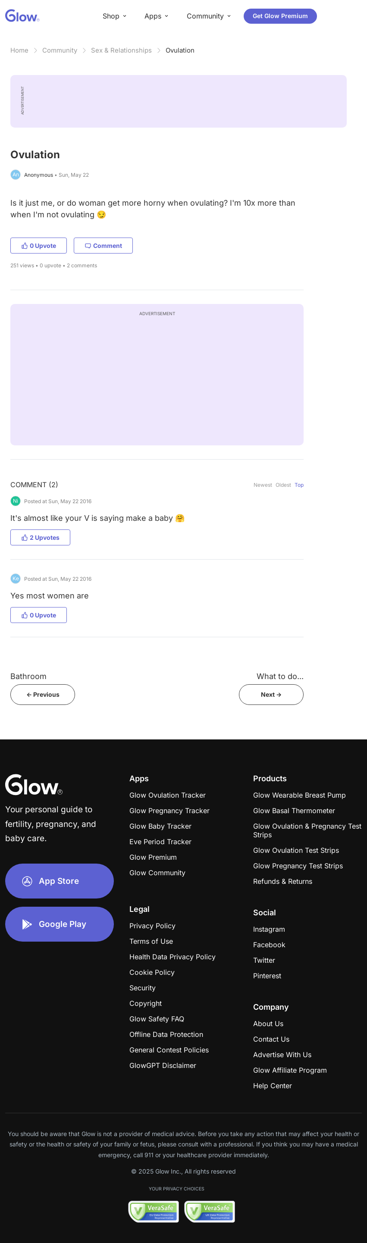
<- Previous (43, 694)
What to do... (280, 676)
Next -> (271, 694)
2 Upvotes (40, 537)
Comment (103, 245)
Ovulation (180, 50)
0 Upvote (38, 245)
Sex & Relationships (121, 50)
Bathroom (28, 676)
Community (59, 50)
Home (19, 50)
